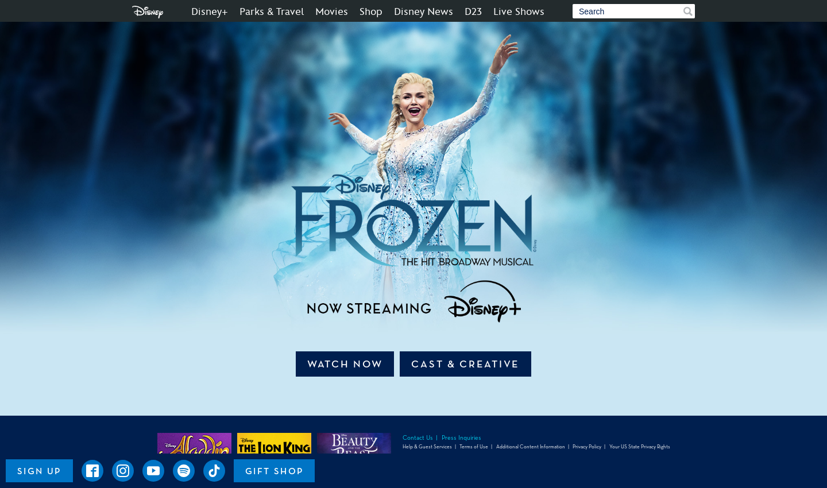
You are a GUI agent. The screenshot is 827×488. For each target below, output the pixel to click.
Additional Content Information (530, 446)
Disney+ (209, 12)
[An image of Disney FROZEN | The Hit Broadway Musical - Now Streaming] (413, 178)
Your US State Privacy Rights (639, 446)
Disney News (423, 12)
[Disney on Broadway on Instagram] (123, 471)
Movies (331, 12)
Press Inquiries (461, 437)
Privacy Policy (587, 446)
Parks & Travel (271, 12)
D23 (473, 12)
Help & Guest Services (427, 446)
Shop (371, 12)
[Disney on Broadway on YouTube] (153, 471)
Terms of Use (473, 446)
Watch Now (344, 364)
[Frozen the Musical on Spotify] (184, 471)
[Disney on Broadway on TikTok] (214, 471)
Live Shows (518, 12)
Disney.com (147, 12)
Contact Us (418, 437)
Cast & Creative (465, 364)
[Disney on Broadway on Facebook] (92, 471)
